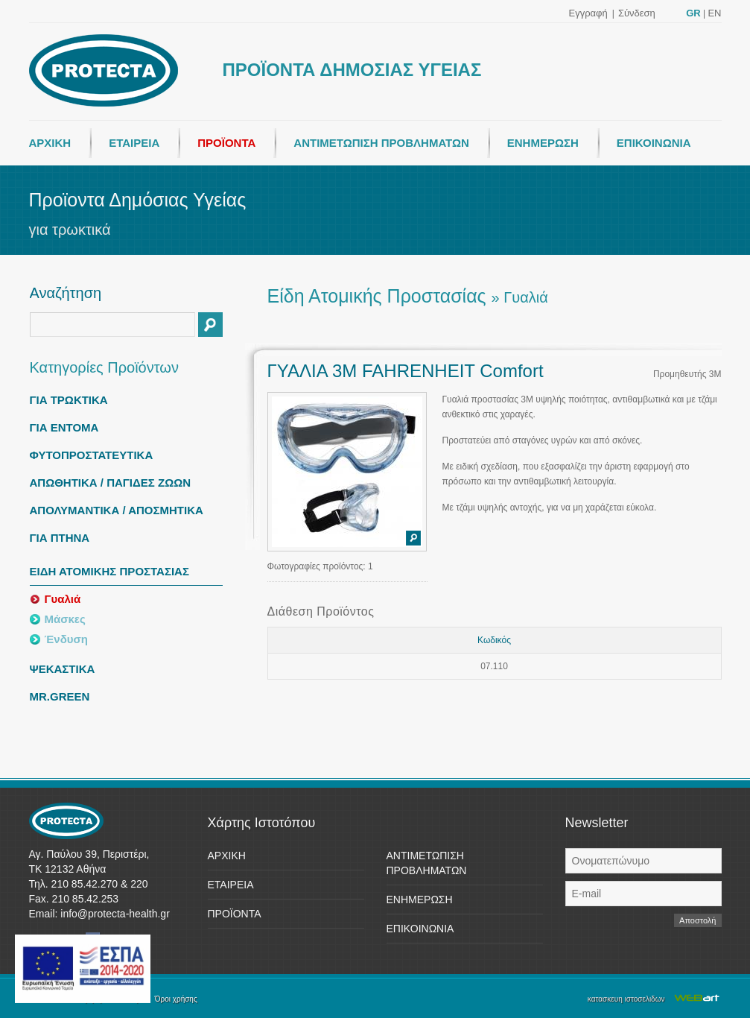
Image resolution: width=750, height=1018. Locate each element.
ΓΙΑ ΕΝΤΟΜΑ (64, 427)
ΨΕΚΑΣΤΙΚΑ (62, 669)
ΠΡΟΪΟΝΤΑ (226, 142)
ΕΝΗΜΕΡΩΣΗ (543, 142)
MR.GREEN (60, 696)
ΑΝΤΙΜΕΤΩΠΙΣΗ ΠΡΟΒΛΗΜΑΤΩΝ (380, 142)
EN (714, 13)
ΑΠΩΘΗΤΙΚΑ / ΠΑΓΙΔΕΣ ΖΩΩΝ (110, 482)
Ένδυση (66, 639)
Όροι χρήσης (176, 999)
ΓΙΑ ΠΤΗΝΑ (60, 537)
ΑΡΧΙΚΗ (50, 142)
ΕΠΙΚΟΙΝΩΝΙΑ (654, 142)
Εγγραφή (588, 13)
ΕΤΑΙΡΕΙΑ (134, 142)
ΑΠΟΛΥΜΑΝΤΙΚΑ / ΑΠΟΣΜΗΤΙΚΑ (116, 510)
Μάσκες (65, 619)
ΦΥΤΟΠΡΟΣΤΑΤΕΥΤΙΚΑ (91, 455)
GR (693, 13)
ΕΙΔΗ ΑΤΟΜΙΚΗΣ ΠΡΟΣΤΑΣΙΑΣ (109, 571)
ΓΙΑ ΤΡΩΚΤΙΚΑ (69, 399)
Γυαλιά (63, 598)
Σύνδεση (636, 13)
